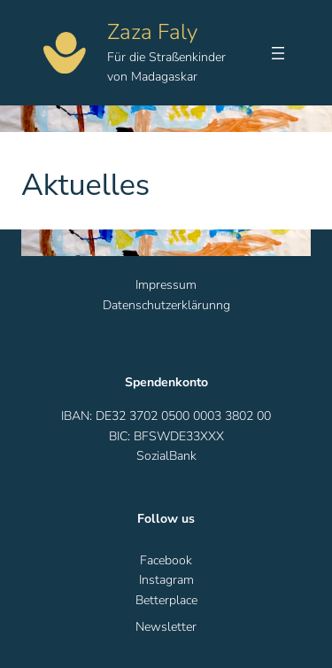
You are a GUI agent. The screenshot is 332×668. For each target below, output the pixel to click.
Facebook (166, 560)
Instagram (166, 579)
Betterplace (166, 600)
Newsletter (166, 626)
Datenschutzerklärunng (166, 305)
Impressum (166, 284)
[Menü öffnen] (278, 53)
